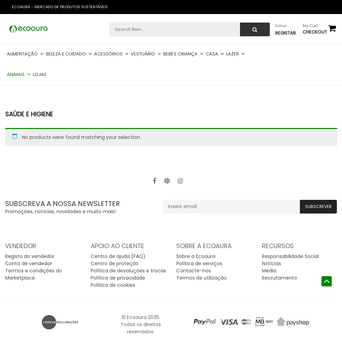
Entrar (281, 25)
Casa (215, 54)
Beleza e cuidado (69, 54)
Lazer (235, 54)
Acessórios (111, 54)
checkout (315, 32)
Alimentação (25, 54)
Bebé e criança (183, 54)
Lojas (40, 74)
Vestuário (146, 54)
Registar (285, 33)
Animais (19, 74)
